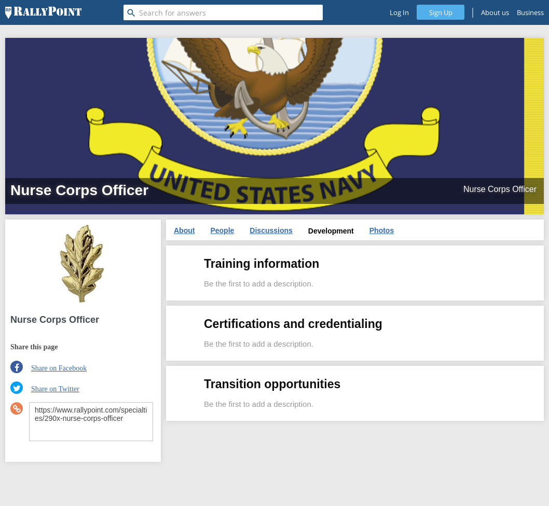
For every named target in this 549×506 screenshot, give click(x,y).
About (184, 230)
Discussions (271, 230)
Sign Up (440, 12)
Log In (399, 12)
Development (331, 231)
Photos (381, 230)
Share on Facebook (59, 368)
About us (495, 12)
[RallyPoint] (43, 12)
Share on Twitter (55, 389)
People (222, 230)
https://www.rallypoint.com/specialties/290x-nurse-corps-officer (91, 421)
